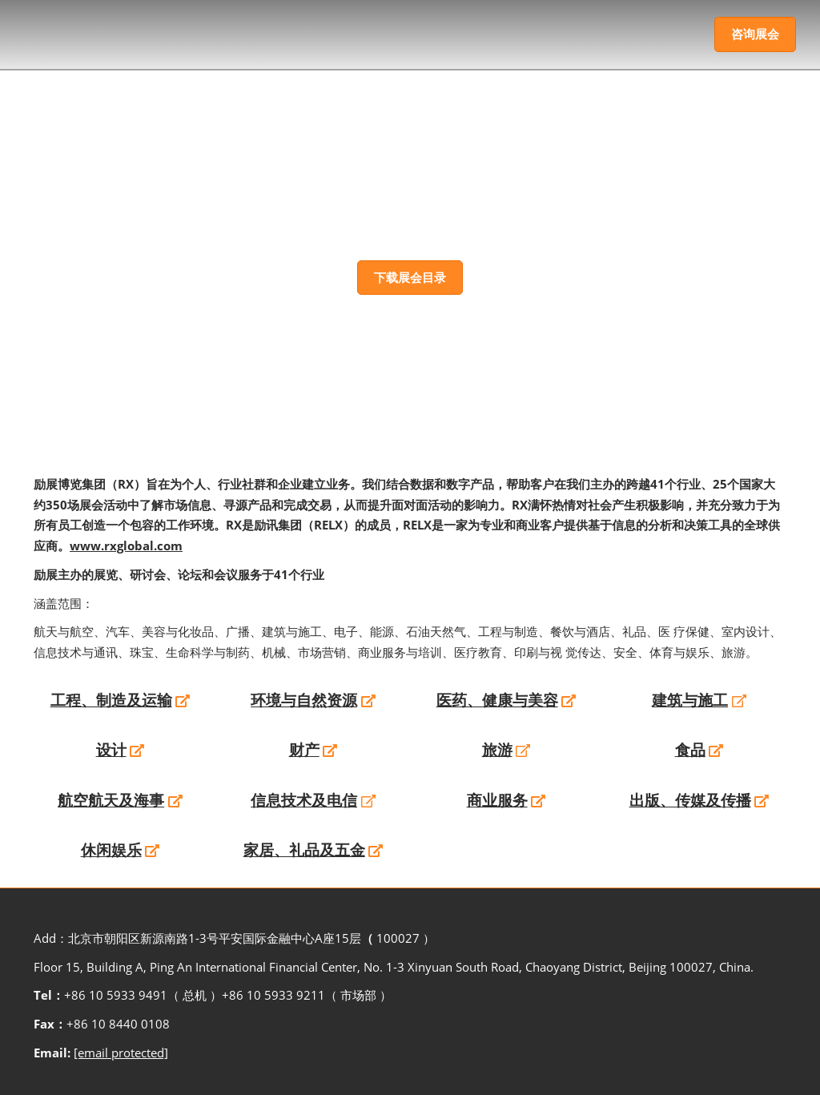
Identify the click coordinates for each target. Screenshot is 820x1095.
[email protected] (121, 1053)
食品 (690, 749)
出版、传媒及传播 (690, 800)
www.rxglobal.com (126, 545)
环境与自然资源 (304, 700)
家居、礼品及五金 (304, 849)
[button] (755, 34)
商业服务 (497, 800)
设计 (111, 749)
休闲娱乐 (111, 849)
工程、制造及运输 (111, 700)
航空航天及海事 (111, 800)
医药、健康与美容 (497, 700)
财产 (304, 749)
